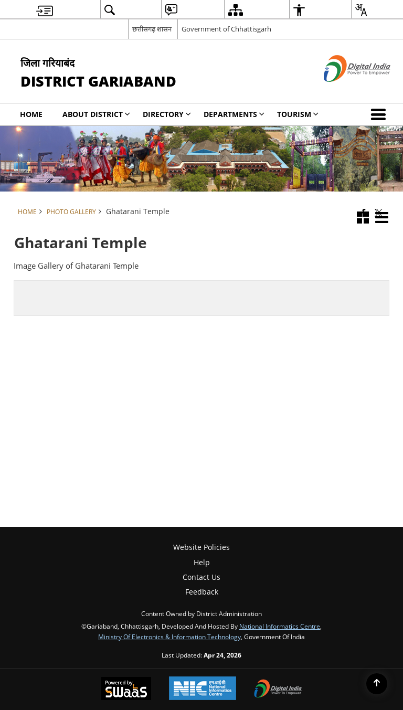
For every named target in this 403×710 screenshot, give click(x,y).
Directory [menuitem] (167, 114)
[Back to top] (376, 683)
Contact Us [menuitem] (201, 577)
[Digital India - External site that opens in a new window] (344, 91)
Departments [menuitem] (234, 114)
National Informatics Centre (279, 626)
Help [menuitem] (202, 562)
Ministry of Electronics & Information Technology (169, 636)
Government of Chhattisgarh (226, 29)
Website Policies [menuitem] (201, 547)
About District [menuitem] (96, 114)
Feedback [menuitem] (201, 592)
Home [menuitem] (31, 114)
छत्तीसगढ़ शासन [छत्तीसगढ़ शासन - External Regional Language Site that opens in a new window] (152, 29)
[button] (380, 114)
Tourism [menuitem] (298, 114)
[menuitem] (44, 9)
